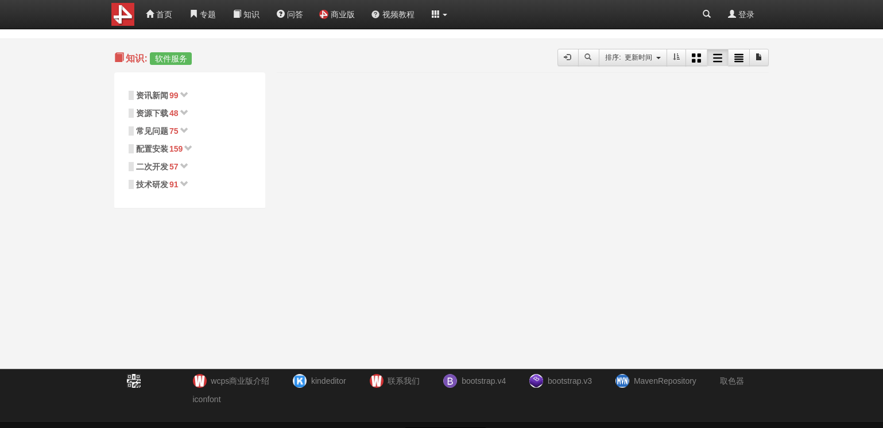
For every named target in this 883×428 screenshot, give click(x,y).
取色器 (732, 380)
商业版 (337, 14)
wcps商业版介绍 (240, 380)
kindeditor (328, 380)
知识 (246, 14)
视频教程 (393, 14)
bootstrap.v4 (484, 380)
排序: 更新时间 (633, 57)
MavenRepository (665, 380)
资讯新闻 (152, 95)
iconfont (207, 399)
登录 (741, 14)
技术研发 (152, 184)
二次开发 (152, 166)
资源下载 (152, 113)
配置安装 (152, 148)
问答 (290, 14)
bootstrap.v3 (570, 380)
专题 (202, 14)
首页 (159, 14)
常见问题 (152, 131)
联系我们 (404, 380)
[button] (439, 14)
